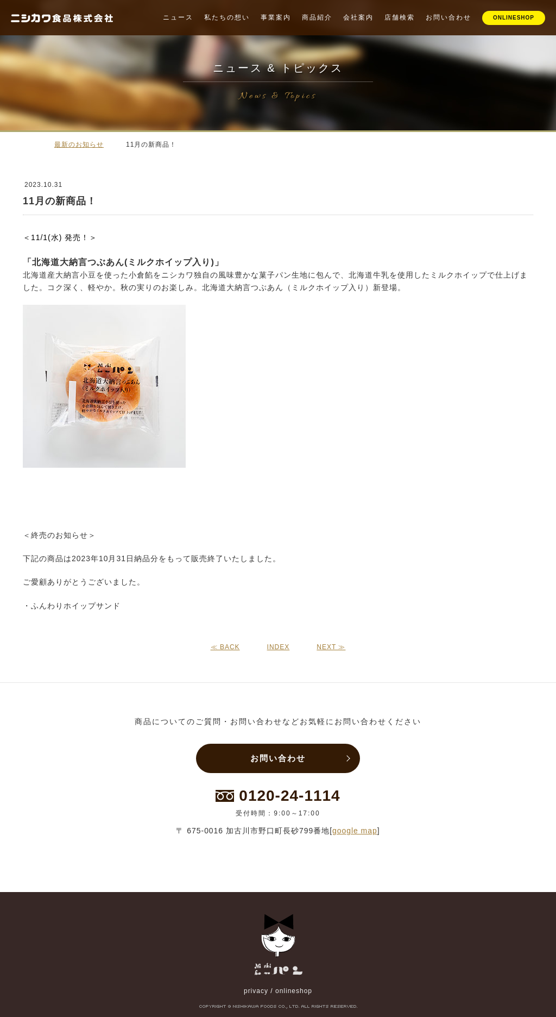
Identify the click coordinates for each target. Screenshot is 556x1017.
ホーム (28, 144)
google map (354, 830)
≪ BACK (225, 647)
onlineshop (293, 991)
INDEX (278, 647)
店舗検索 (399, 17)
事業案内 (276, 17)
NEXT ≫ (331, 647)
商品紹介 (317, 17)
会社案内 (358, 17)
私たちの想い (227, 17)
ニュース (178, 17)
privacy (256, 991)
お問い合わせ (448, 17)
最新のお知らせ (79, 144)
